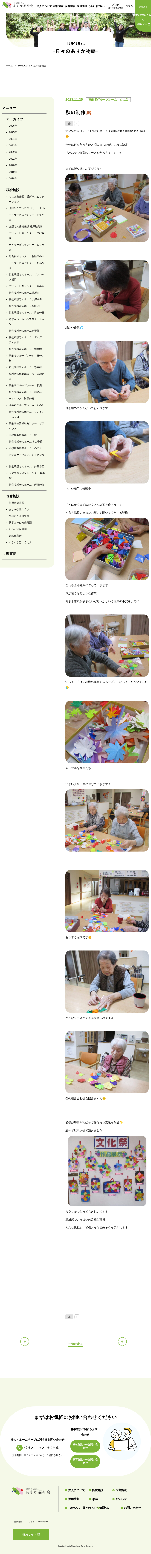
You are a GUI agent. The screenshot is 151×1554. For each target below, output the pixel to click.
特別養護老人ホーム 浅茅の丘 (25, 299)
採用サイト (143, 19)
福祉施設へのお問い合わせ (85, 1446)
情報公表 (18, 1522)
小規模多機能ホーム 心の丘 (25, 448)
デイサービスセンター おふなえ (26, 265)
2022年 (13, 152)
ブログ (115, 6)
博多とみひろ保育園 (20, 522)
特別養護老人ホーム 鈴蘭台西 (26, 466)
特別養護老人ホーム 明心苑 (24, 306)
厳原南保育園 (16, 502)
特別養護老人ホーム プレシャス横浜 (26, 277)
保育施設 (70, 6)
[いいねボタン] (69, 123)
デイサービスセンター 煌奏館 (26, 286)
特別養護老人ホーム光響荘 (24, 330)
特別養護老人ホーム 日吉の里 (26, 312)
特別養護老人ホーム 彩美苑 (25, 367)
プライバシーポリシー (38, 1522)
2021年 (13, 158)
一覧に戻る (75, 1344)
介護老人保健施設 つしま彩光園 (26, 376)
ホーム (9, 65)
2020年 (13, 165)
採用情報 (82, 6)
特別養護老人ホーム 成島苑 (25, 392)
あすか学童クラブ (19, 509)
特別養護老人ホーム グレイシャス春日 (26, 414)
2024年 (13, 139)
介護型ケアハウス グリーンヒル (27, 208)
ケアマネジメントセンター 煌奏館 (27, 475)
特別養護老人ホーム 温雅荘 (24, 292)
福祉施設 (58, 6)
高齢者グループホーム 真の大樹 (26, 358)
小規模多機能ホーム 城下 (24, 435)
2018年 (13, 178)
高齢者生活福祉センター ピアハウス (26, 426)
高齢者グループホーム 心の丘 (26, 405)
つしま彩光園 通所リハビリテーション (26, 199)
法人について (44, 6)
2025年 (13, 132)
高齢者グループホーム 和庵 (25, 385)
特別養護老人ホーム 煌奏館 (25, 349)
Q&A (91, 6)
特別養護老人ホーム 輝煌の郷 (26, 484)
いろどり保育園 (18, 529)
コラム (129, 6)
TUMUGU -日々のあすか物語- (80, 1507)
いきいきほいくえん (20, 542)
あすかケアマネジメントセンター (26, 457)
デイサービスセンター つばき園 (26, 235)
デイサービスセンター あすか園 (26, 217)
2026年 (13, 125)
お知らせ (101, 6)
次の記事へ (124, 1343)
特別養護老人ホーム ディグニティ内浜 (26, 340)
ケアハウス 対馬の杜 (21, 398)
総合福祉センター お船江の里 (26, 256)
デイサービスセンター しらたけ (26, 247)
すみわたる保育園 (19, 516)
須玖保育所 (15, 535)
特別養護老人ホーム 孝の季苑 (25, 441)
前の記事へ (26, 1343)
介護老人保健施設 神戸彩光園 (25, 226)
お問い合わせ (131, 1507)
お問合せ (143, 7)
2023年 (13, 145)
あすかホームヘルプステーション (26, 321)
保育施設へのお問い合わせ (85, 1461)
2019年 (13, 172)
